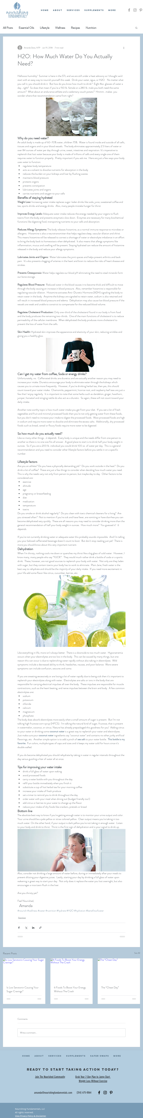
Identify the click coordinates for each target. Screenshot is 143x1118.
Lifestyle (44, 28)
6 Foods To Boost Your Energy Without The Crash (70, 989)
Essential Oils (26, 28)
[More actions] (123, 47)
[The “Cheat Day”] (119, 970)
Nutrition (91, 28)
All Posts (8, 28)
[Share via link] (40, 927)
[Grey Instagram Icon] (135, 10)
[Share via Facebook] (19, 927)
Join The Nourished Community (50, 1076)
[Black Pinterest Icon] (111, 1092)
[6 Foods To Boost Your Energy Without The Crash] (71, 970)
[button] (136, 28)
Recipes (75, 28)
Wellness (60, 28)
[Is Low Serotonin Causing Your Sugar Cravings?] (24, 970)
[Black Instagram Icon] (105, 1092)
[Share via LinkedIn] (33, 927)
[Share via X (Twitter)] (26, 927)
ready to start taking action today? (73, 1069)
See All (137, 952)
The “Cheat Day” (110, 987)
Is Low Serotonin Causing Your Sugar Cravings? (23, 989)
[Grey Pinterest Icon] (141, 10)
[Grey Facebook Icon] (129, 10)
